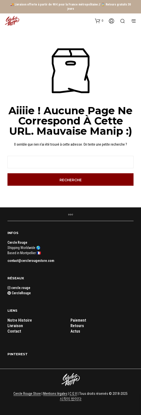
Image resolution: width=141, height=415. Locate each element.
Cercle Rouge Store (27, 394)
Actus (75, 331)
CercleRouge (19, 293)
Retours (77, 325)
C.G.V (73, 394)
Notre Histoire (19, 320)
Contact (14, 331)
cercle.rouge (18, 288)
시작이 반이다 (70, 399)
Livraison (15, 325)
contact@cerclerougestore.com (30, 261)
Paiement (78, 320)
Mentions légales (55, 394)
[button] (99, 20)
